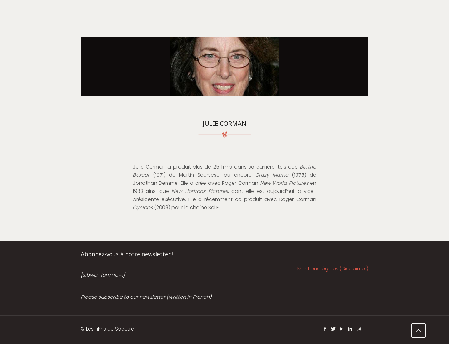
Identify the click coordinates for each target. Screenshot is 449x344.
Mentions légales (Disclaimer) (332, 268)
